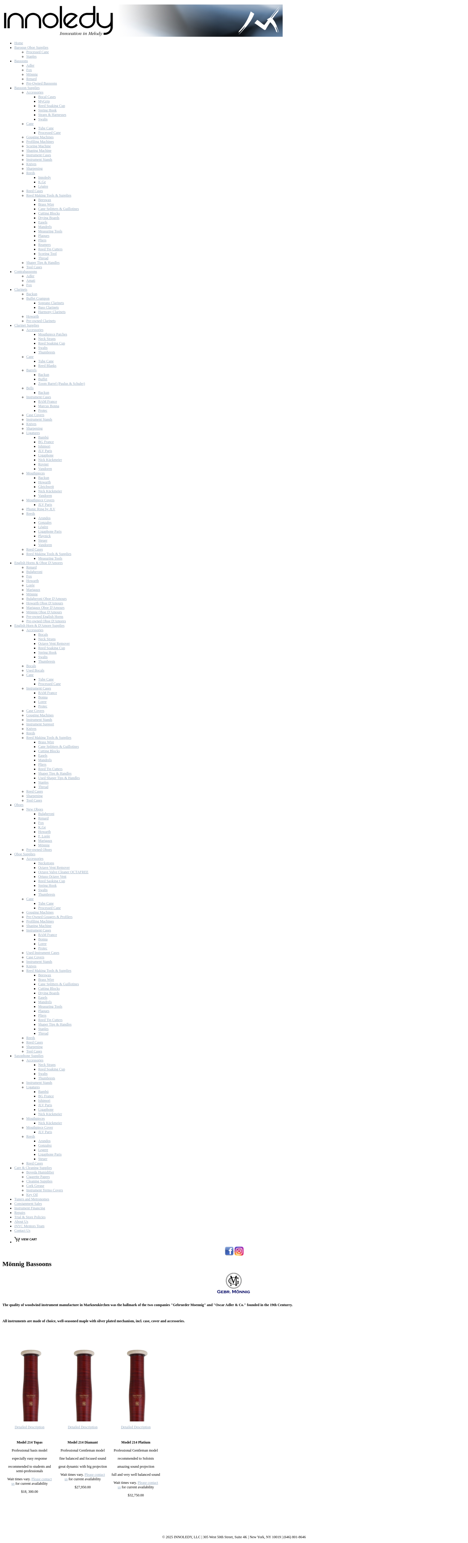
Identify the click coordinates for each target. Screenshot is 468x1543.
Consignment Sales (28, 1204)
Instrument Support (40, 724)
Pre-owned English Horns (44, 617)
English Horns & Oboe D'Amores (38, 563)
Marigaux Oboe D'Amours (45, 608)
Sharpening (34, 168)
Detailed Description (29, 1427)
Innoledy (44, 177)
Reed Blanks (47, 366)
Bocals (43, 634)
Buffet (42, 379)
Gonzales (45, 522)
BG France (46, 442)
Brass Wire (46, 204)
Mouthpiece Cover (39, 1127)
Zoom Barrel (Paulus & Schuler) (61, 383)
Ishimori (44, 446)
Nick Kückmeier (50, 460)
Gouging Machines (40, 137)
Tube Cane (46, 128)
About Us (21, 1221)
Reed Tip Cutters (50, 249)
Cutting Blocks (49, 213)
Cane (30, 124)
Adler (30, 65)
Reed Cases (34, 191)
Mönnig (32, 74)
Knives (31, 164)
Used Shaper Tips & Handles (59, 778)
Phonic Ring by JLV (40, 509)
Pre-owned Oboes (39, 850)
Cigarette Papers (38, 1177)
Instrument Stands (39, 159)
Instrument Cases (38, 155)
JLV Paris (45, 451)
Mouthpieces (35, 473)
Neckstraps (46, 863)
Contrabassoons (25, 271)
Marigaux (33, 590)
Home (18, 43)
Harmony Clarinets (52, 312)
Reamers (44, 245)
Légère (43, 186)
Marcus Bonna (48, 406)
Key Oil (32, 1195)
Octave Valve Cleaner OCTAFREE (63, 872)
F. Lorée (44, 836)
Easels (42, 222)
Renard (31, 79)
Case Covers (35, 415)
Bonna (42, 697)
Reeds (30, 173)
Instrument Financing (29, 1208)
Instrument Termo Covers (44, 1190)
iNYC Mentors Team (29, 1226)
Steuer (42, 540)
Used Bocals (35, 670)
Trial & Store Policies (30, 1217)
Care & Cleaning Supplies (33, 1168)
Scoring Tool (47, 254)
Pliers (42, 240)
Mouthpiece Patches (52, 334)
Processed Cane (37, 52)
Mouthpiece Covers (40, 500)
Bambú (43, 437)
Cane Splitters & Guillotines (58, 209)
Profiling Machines (40, 142)
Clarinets (20, 289)
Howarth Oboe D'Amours (44, 603)
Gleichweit (46, 487)
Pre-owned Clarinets (41, 321)
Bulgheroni (34, 572)
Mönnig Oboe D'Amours (44, 612)
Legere (43, 1150)
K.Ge (42, 182)
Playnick (44, 536)
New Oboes (34, 809)
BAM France (47, 401)
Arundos (44, 518)
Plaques (43, 236)
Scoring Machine (38, 146)
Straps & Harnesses (52, 115)
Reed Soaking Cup (51, 106)
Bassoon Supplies (27, 88)
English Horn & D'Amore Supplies (39, 625)
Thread (43, 258)
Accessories (34, 92)
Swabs (42, 119)
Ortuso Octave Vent (52, 876)
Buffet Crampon (38, 298)
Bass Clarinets (48, 307)
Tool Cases (34, 267)
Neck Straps (47, 339)
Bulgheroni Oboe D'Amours (46, 599)
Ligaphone (45, 455)
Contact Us (22, 1230)
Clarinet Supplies (26, 325)
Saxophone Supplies (29, 1056)
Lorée (30, 585)
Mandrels (45, 227)
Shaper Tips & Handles (43, 263)
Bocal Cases (47, 97)
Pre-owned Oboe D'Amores (46, 621)
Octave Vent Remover (54, 643)
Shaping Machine (38, 150)
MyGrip (44, 101)
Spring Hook (47, 110)
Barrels (31, 370)
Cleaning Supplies (39, 1181)
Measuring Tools (50, 231)
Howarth (32, 316)
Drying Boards (48, 218)
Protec (42, 410)
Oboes (19, 805)
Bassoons (21, 61)
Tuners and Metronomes (31, 1199)
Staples (31, 56)
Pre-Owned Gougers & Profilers (49, 917)
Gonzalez (45, 1145)
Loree (42, 702)
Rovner (43, 464)
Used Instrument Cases (42, 953)
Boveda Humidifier (40, 1172)
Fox (29, 70)
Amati (30, 280)
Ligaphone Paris (49, 531)
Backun (31, 294)
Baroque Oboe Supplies (31, 47)
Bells (30, 388)
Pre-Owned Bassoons (41, 83)
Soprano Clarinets (51, 303)
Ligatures (33, 433)
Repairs (19, 1213)
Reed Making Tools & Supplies (48, 195)
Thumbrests (46, 352)
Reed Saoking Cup (51, 881)
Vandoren (45, 469)
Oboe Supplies (24, 854)
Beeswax (44, 200)
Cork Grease (35, 1186)
